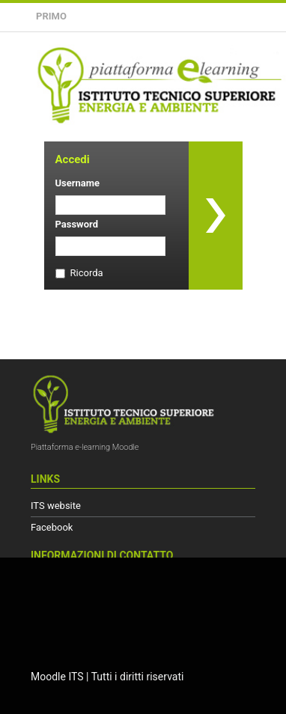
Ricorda (86, 272)
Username (77, 183)
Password (76, 224)
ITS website (56, 505)
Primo (51, 16)
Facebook (52, 527)
